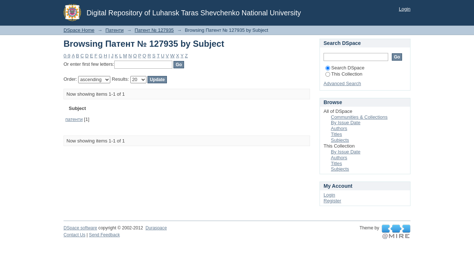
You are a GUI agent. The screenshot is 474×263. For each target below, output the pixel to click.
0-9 (67, 55)
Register (332, 200)
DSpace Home (79, 30)
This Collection (343, 74)
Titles (336, 134)
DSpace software (80, 227)
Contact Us (74, 234)
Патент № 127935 (154, 30)
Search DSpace (344, 67)
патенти (74, 119)
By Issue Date (345, 122)
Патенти (115, 30)
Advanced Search (342, 83)
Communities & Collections (359, 117)
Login (404, 9)
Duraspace (156, 227)
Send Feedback (104, 234)
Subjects (340, 140)
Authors (339, 128)
